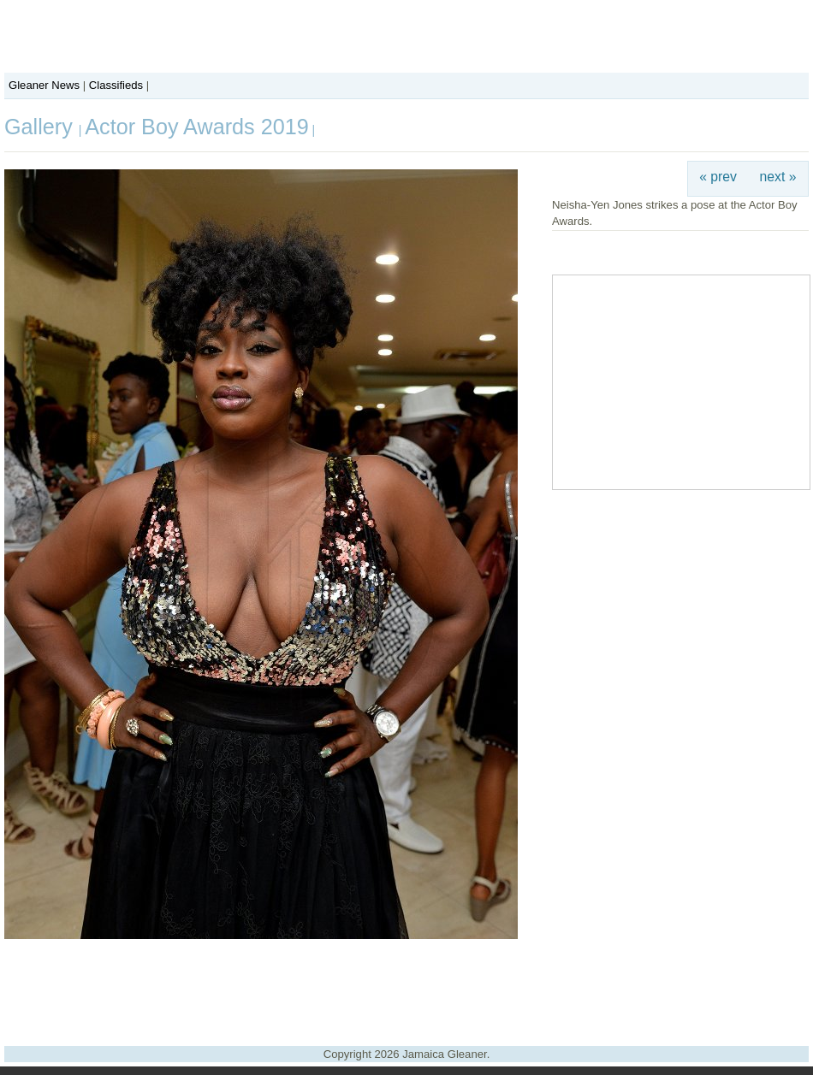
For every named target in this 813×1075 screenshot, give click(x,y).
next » (778, 176)
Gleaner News (44, 85)
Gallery (41, 127)
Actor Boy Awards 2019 (196, 127)
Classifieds (116, 85)
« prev (718, 176)
